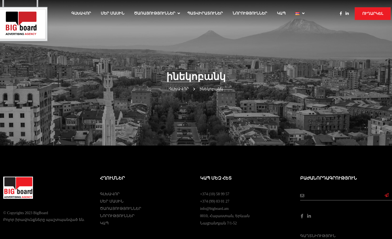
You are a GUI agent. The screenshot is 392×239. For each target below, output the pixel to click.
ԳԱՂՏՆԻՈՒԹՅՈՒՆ (318, 182)
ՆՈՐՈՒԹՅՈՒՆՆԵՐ (250, 13)
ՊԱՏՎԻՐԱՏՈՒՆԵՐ (205, 13)
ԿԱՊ (281, 13)
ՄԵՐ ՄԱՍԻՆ (112, 13)
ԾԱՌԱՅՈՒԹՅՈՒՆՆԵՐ (154, 13)
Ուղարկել (372, 14)
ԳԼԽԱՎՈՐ (110, 140)
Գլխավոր (81, 13)
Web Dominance (196, 223)
